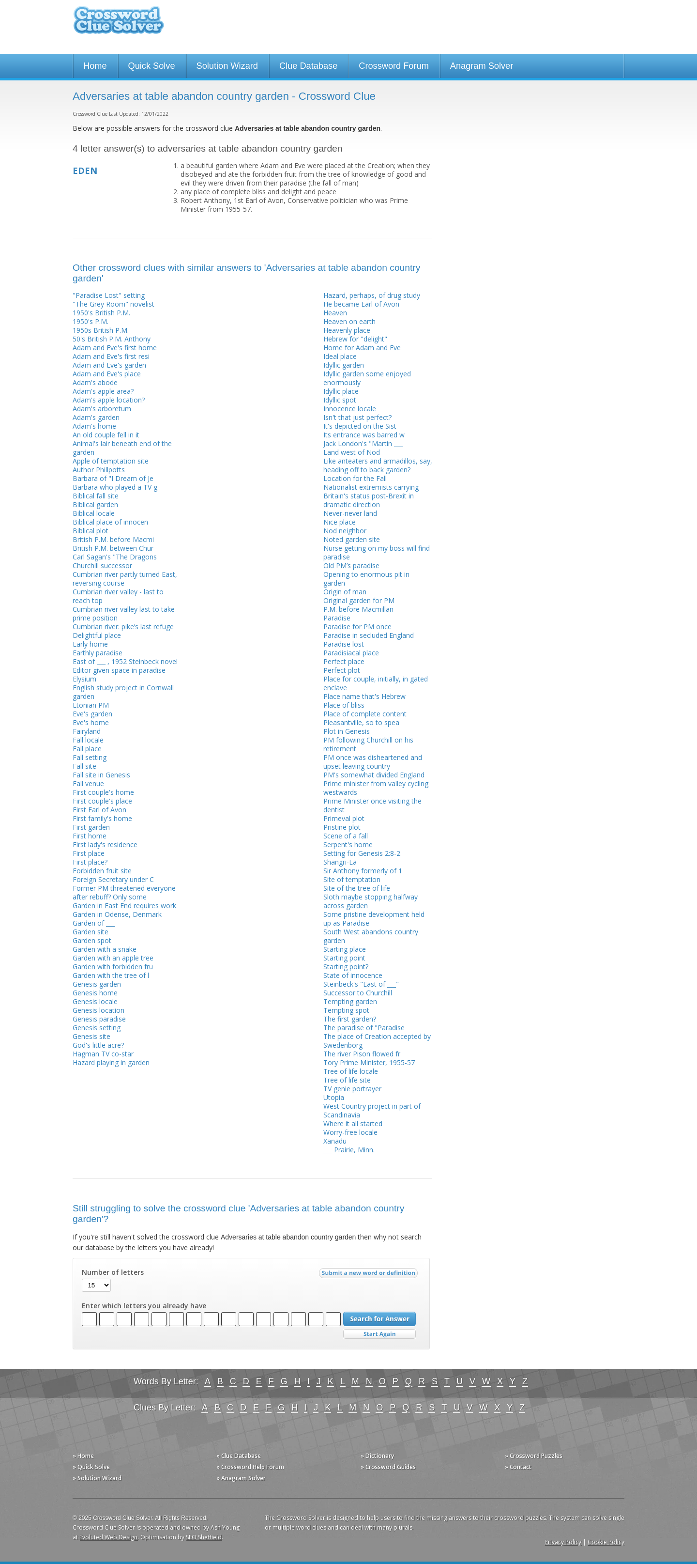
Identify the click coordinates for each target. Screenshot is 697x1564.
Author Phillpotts (99, 469)
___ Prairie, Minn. (349, 1149)
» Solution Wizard (97, 1478)
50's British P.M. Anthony (112, 338)
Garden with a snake (104, 949)
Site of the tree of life (356, 888)
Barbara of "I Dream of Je (113, 478)
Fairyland (87, 731)
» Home (83, 1456)
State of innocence (352, 975)
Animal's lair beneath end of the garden (122, 448)
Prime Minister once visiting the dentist (372, 805)
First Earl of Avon (99, 809)
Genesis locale (95, 1001)
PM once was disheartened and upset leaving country (372, 762)
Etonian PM (91, 705)
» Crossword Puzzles (533, 1456)
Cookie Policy (606, 1542)
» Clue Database (238, 1456)
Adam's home (94, 426)
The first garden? (349, 1018)
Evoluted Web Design (108, 1537)
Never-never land (350, 513)
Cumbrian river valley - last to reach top (118, 596)
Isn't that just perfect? (357, 417)
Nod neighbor (344, 530)
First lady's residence (105, 844)
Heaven (335, 312)
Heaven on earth (349, 321)
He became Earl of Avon (361, 304)
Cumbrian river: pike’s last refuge (123, 626)
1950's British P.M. (101, 312)
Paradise (336, 617)
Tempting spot (346, 1010)
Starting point (344, 957)
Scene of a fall (345, 835)
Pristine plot (342, 827)
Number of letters (113, 1272)
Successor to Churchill (357, 992)
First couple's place (102, 800)
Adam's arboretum (102, 408)
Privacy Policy (563, 1542)
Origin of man (344, 591)
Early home (90, 644)
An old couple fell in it (106, 434)
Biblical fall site (96, 495)
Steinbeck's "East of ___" (361, 984)
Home (95, 66)
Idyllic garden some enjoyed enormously (367, 378)
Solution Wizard (227, 66)
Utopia (333, 1097)
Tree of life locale (350, 1071)
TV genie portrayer (352, 1088)
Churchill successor (102, 565)
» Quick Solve (91, 1467)
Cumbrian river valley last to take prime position (124, 613)
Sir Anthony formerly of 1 (362, 870)
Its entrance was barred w (364, 434)
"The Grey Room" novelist (113, 304)
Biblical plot (90, 530)
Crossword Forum (394, 66)
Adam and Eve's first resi (111, 356)
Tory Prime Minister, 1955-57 (369, 1062)
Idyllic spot (339, 399)
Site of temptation (351, 879)
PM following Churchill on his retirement (368, 744)
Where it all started (352, 1123)
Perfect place (343, 661)
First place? (90, 862)
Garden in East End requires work (124, 905)
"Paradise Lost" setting (109, 295)
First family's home (102, 818)
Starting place (344, 949)
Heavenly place (346, 330)
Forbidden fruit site (102, 870)
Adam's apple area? (103, 391)
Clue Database (308, 66)
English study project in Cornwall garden (123, 692)
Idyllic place (341, 391)
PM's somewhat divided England (373, 774)
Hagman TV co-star (103, 1053)
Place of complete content (365, 713)
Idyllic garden (343, 365)
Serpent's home (348, 844)
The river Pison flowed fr (361, 1053)
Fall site (84, 766)
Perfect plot (341, 670)
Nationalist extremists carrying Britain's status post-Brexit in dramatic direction (371, 495)
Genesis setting (97, 1027)
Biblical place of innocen (110, 521)
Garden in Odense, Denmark (117, 914)
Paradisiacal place (351, 652)
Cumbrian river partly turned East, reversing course (125, 579)
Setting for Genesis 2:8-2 (361, 853)
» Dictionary (377, 1456)
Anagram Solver (481, 66)
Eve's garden (92, 713)
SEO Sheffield (204, 1537)
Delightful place (97, 635)
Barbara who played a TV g (115, 487)
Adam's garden (96, 417)
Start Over (379, 1334)
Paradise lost (343, 644)
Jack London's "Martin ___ (363, 443)
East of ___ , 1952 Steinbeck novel (125, 661)
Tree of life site (347, 1079)
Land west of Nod (351, 452)
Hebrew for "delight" (355, 338)
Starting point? (345, 966)
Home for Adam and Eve (362, 347)
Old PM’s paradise (351, 565)
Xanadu (335, 1141)
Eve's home (91, 722)
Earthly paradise (97, 652)
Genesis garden (97, 984)
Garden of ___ (94, 923)
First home (89, 835)
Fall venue (88, 783)
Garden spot (92, 940)
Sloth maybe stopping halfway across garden (370, 901)
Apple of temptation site (111, 460)
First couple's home (103, 792)
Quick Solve (151, 66)
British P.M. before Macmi (113, 539)
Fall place (87, 748)
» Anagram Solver (241, 1478)
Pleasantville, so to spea (361, 722)
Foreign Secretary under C (113, 879)
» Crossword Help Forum (250, 1467)
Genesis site (91, 1036)
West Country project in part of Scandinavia (372, 1110)
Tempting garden (350, 1001)
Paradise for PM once (357, 626)
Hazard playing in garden (111, 1062)
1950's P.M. (90, 321)
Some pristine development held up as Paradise (373, 919)
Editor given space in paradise (119, 670)
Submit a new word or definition (369, 1275)
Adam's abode (95, 382)
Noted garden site (351, 539)
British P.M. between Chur (113, 548)
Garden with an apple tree (113, 957)
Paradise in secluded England (368, 635)
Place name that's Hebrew (364, 696)
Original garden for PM (358, 600)
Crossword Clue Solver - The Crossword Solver (119, 24)
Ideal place (340, 356)
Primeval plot (343, 818)
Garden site (90, 931)
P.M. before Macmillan (358, 609)
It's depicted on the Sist (359, 426)
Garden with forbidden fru (113, 966)
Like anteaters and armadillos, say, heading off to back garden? (377, 465)
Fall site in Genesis (101, 774)
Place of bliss (343, 705)
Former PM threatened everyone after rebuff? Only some (124, 892)
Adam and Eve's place (107, 373)
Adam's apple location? (109, 399)
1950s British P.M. (101, 330)
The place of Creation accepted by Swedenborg (377, 1041)
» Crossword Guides (388, 1467)
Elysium (84, 678)
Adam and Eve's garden (109, 365)
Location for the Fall (355, 478)
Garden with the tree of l (111, 975)
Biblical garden (95, 504)
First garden (91, 827)
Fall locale (88, 739)
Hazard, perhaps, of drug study (371, 295)
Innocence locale (349, 408)
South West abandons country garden (370, 936)
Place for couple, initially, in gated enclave (375, 683)
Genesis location (98, 1010)
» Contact (518, 1467)
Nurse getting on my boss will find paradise (376, 552)
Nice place (339, 521)
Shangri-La (340, 862)
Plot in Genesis (346, 731)
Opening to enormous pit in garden (366, 579)
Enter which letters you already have (144, 1305)
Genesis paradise (99, 1018)
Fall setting (89, 757)
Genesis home (95, 992)
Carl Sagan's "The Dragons (115, 556)
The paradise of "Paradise (364, 1027)
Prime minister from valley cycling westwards (375, 788)
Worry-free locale (350, 1132)
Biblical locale (94, 513)
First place (89, 853)
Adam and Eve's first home (115, 347)
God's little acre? (98, 1045)
